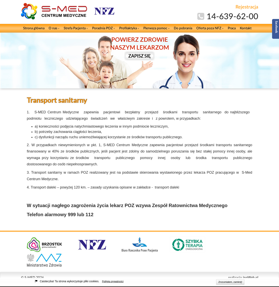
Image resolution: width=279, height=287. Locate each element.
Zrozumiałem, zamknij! (230, 282)
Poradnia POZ (103, 28)
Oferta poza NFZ (210, 28)
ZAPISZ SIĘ (139, 56)
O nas (54, 28)
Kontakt (246, 28)
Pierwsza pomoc (156, 28)
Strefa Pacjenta (76, 28)
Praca (232, 28)
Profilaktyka (129, 28)
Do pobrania (183, 28)
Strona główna (33, 28)
